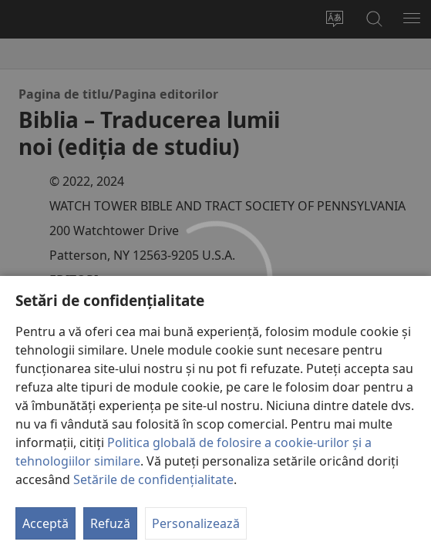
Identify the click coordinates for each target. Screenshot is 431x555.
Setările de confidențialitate (153, 479)
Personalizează (196, 523)
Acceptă (45, 523)
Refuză (110, 523)
